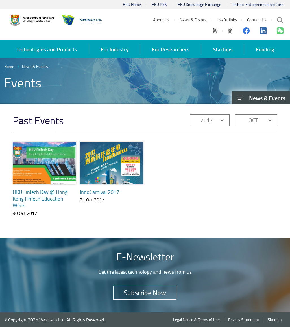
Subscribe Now (145, 292)
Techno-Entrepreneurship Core (257, 4)
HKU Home (132, 4)
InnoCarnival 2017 (99, 191)
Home (9, 66)
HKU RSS (159, 4)
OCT (253, 120)
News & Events (35, 66)
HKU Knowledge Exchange (199, 4)
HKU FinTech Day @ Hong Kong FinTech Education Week (40, 198)
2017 (206, 120)
